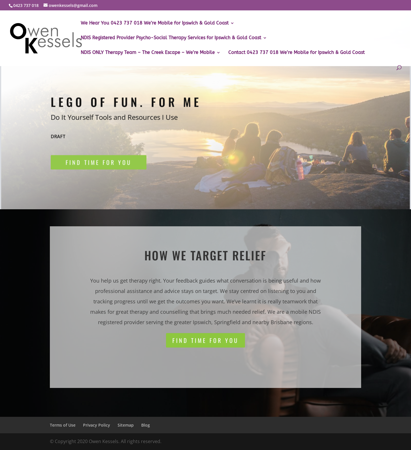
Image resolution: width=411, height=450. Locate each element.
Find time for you (100, 163)
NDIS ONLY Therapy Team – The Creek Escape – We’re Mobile (148, 53)
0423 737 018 (26, 5)
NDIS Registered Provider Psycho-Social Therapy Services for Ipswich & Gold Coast (171, 38)
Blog (145, 425)
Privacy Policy (96, 425)
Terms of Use (63, 425)
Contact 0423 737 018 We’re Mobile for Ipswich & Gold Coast (296, 53)
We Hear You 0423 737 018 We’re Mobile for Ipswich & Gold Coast (155, 23)
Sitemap (126, 425)
